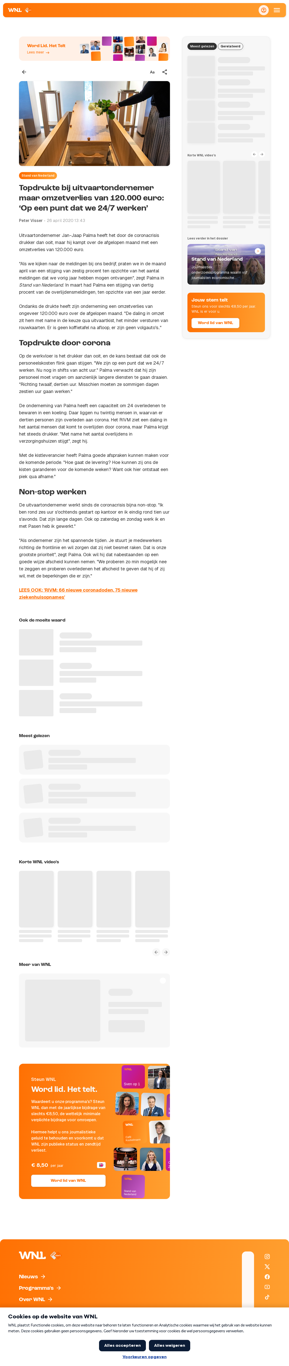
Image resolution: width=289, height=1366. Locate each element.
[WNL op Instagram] (267, 1256)
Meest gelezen (202, 46)
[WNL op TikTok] (267, 1297)
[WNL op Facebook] (267, 1277)
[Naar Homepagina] (20, 10)
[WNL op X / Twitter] (267, 1267)
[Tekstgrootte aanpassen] (152, 72)
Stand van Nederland (38, 176)
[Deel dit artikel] (165, 72)
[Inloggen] (264, 10)
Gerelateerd (230, 46)
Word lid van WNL (68, 1181)
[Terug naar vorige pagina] (24, 72)
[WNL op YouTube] (267, 1287)
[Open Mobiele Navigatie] (277, 10)
